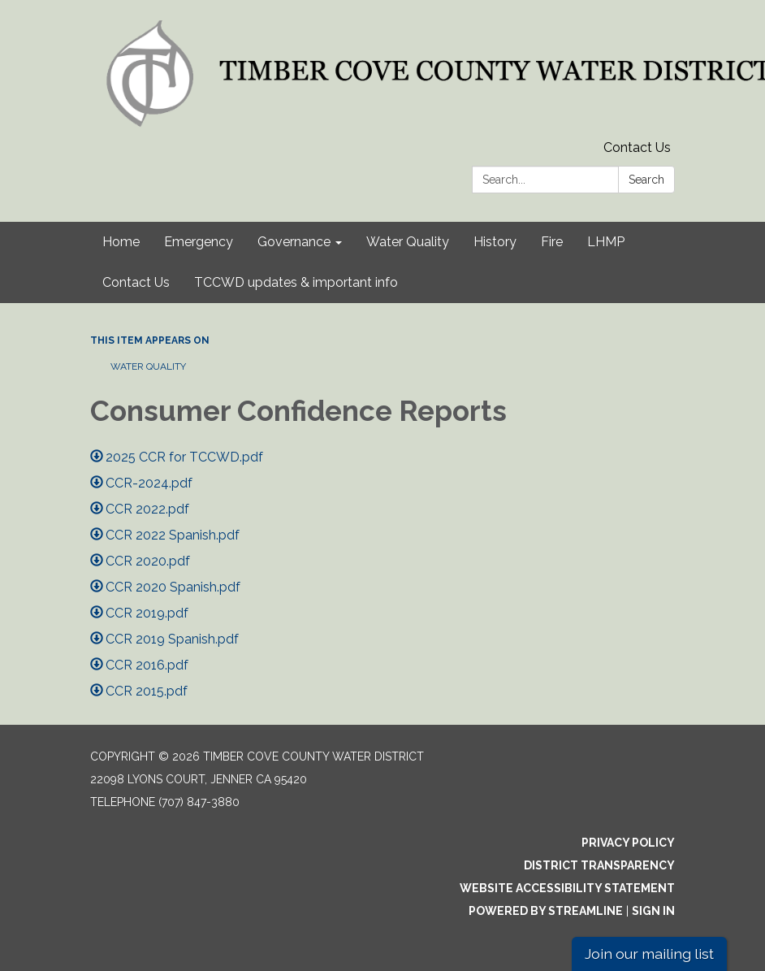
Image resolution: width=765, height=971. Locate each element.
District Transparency (599, 865)
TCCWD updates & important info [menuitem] (296, 282)
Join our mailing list (649, 953)
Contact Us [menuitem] (136, 282)
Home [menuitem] (121, 241)
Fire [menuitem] (552, 241)
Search (646, 179)
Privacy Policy (628, 842)
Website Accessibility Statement (567, 888)
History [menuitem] (494, 241)
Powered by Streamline (546, 910)
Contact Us (637, 147)
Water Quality (148, 366)
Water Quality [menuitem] (407, 241)
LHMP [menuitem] (606, 241)
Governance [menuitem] (294, 241)
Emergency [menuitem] (198, 241)
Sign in (653, 910)
